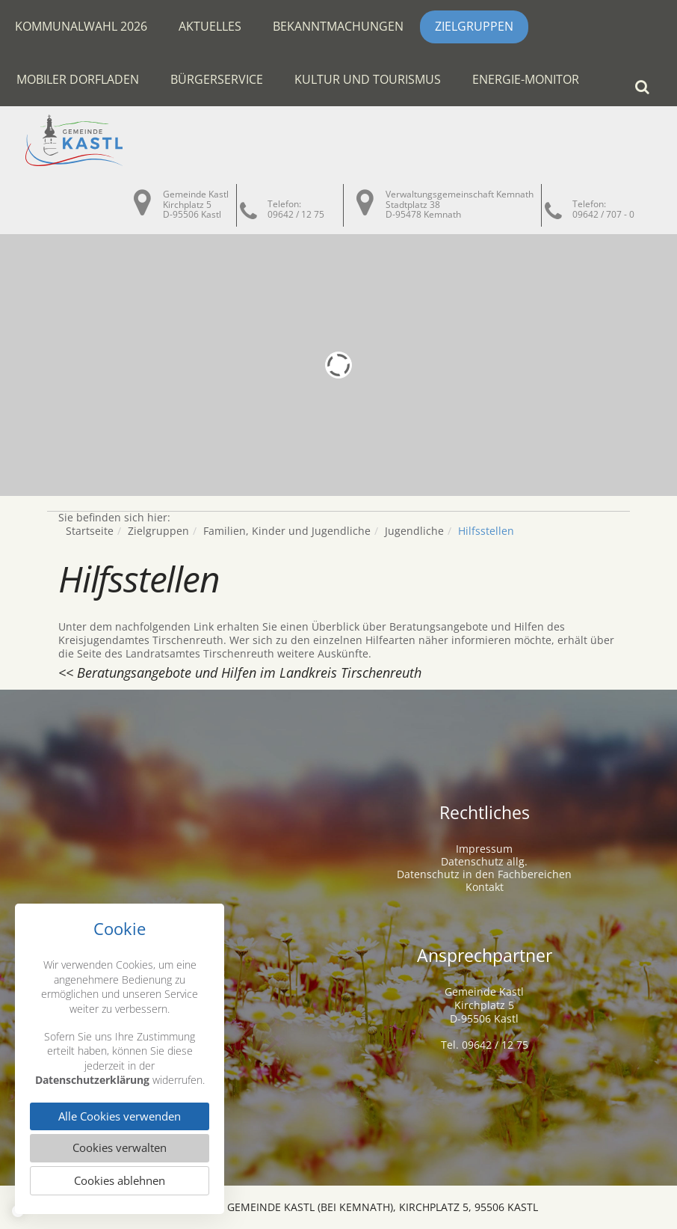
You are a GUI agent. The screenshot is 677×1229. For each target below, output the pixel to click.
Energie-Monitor (525, 79)
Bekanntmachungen (338, 26)
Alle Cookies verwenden (119, 1115)
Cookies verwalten (120, 1147)
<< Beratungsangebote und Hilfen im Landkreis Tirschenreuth (239, 672)
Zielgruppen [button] (474, 26)
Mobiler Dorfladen (77, 79)
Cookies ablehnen (119, 1180)
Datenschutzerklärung (92, 1078)
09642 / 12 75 (296, 214)
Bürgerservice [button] (216, 79)
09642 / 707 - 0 (603, 214)
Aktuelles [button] (210, 26)
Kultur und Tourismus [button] (367, 79)
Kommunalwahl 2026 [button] (81, 26)
